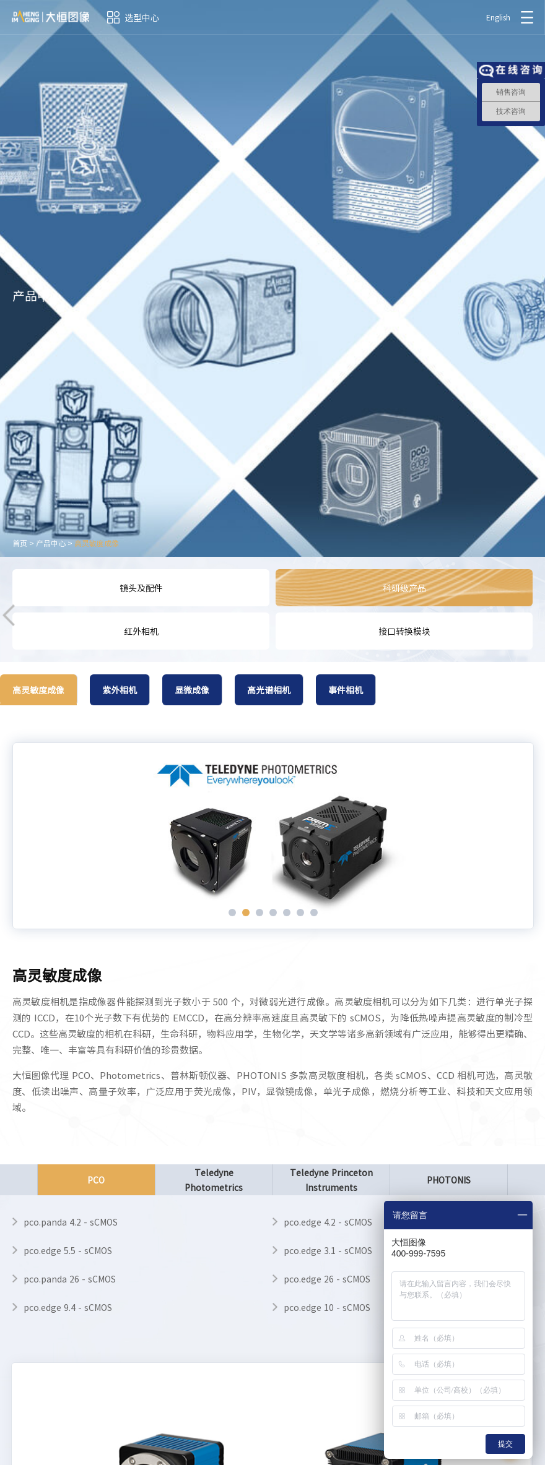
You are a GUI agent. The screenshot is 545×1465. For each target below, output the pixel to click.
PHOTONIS (449, 1180)
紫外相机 (119, 690)
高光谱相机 (268, 690)
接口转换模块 (404, 631)
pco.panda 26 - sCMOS (70, 1279)
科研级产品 (404, 588)
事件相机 (345, 690)
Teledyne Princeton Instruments (331, 1179)
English (498, 17)
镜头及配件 (141, 588)
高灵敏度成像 (96, 543)
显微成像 (192, 690)
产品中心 (51, 543)
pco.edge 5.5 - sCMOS (68, 1250)
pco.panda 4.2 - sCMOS (71, 1222)
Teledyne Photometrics (214, 1179)
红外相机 (141, 631)
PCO (96, 1184)
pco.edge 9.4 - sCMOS (68, 1307)
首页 (19, 543)
